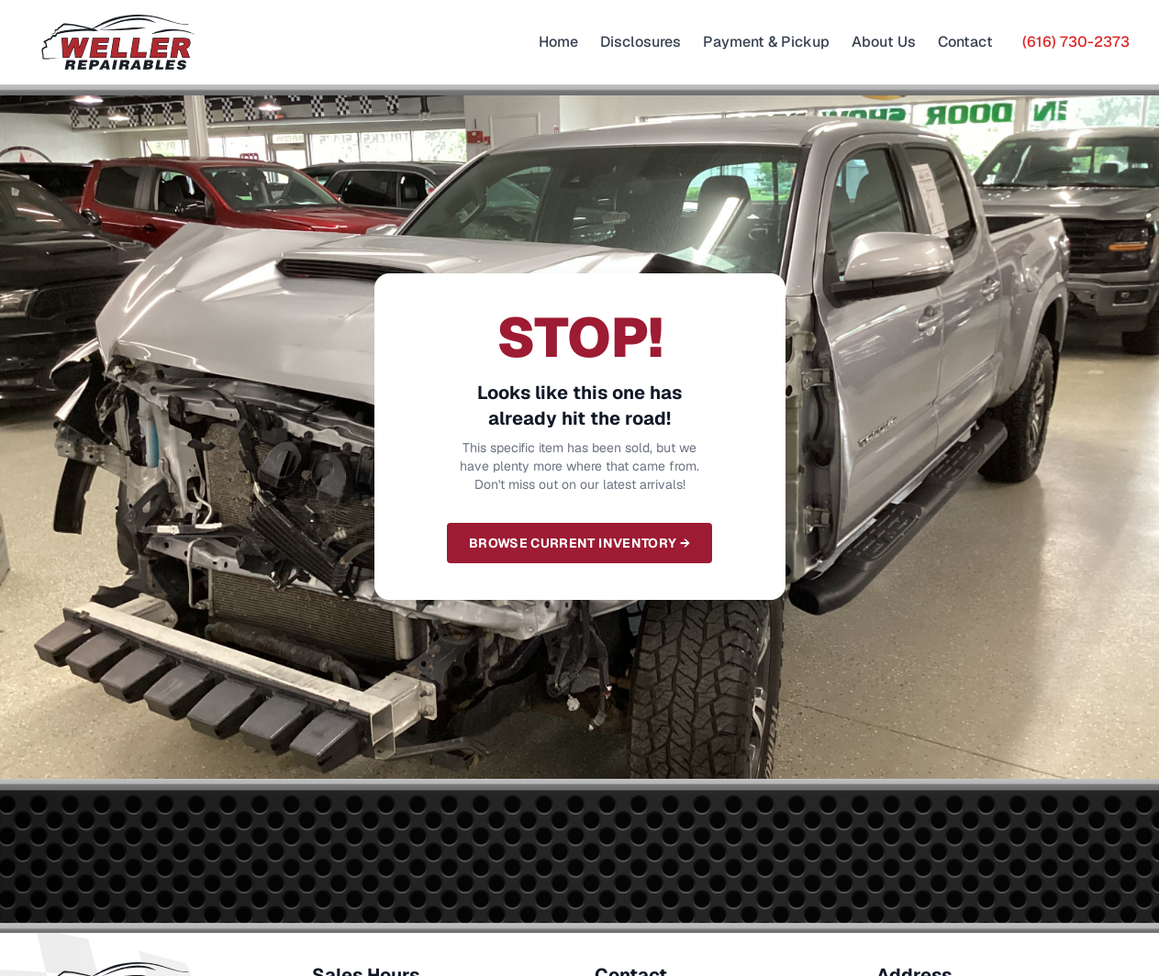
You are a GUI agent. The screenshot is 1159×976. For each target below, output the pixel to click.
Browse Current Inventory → (579, 543)
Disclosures (640, 41)
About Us (884, 41)
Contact (965, 41)
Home (558, 41)
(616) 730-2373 (1076, 41)
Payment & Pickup (766, 41)
